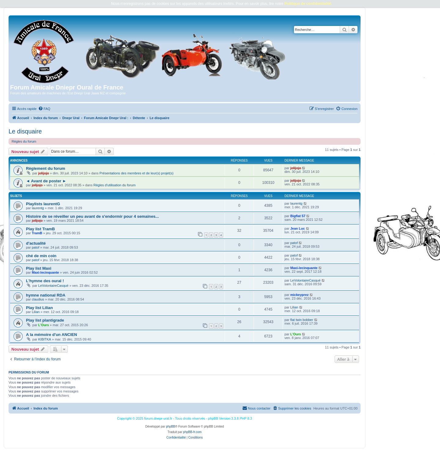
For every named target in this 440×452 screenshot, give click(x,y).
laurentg (38, 208)
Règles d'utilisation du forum (115, 185)
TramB (37, 233)
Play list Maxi (38, 268)
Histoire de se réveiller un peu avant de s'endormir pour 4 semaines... (92, 216)
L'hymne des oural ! (45, 281)
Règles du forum (24, 141)
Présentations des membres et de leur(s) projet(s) (137, 173)
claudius (38, 299)
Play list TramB (40, 229)
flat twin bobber (301, 320)
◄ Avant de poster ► (46, 181)
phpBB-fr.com (192, 432)
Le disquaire (25, 131)
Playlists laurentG (43, 204)
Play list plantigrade (45, 320)
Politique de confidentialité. (308, 4)
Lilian (36, 312)
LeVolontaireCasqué (53, 285)
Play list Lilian (39, 307)
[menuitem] (44, 108)
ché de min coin (41, 255)
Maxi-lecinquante (45, 272)
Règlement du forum (45, 168)
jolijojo (43, 173)
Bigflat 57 (298, 216)
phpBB (170, 426)
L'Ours (43, 325)
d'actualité (36, 243)
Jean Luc (297, 228)
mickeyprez (299, 295)
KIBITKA (44, 339)
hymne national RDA (45, 295)
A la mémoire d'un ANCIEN (51, 334)
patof (35, 247)
